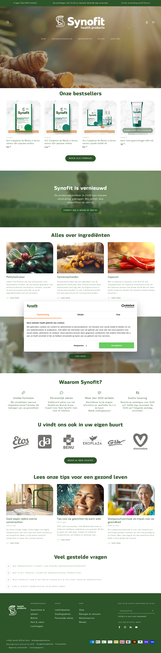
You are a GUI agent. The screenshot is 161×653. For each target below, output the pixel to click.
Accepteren (116, 345)
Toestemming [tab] (43, 314)
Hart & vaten (37, 622)
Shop (81, 610)
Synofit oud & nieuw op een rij (80, 210)
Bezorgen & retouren (89, 614)
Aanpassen (80, 345)
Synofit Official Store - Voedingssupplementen (31, 640)
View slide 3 (88, 83)
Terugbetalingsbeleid (45, 644)
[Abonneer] (153, 610)
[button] (7, 22)
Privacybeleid (60, 644)
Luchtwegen (37, 626)
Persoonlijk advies (64, 618)
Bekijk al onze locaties (80, 460)
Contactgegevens (36, 647)
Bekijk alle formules (80, 158)
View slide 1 (73, 83)
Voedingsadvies (63, 614)
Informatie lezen (80, 74)
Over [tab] (118, 314)
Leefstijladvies (62, 610)
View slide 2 (80, 83)
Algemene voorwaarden (18, 647)
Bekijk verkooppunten (99, 410)
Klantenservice (86, 618)
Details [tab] (80, 314)
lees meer (80, 356)
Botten (34, 618)
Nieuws (82, 622)
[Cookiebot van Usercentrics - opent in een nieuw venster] (123, 306)
